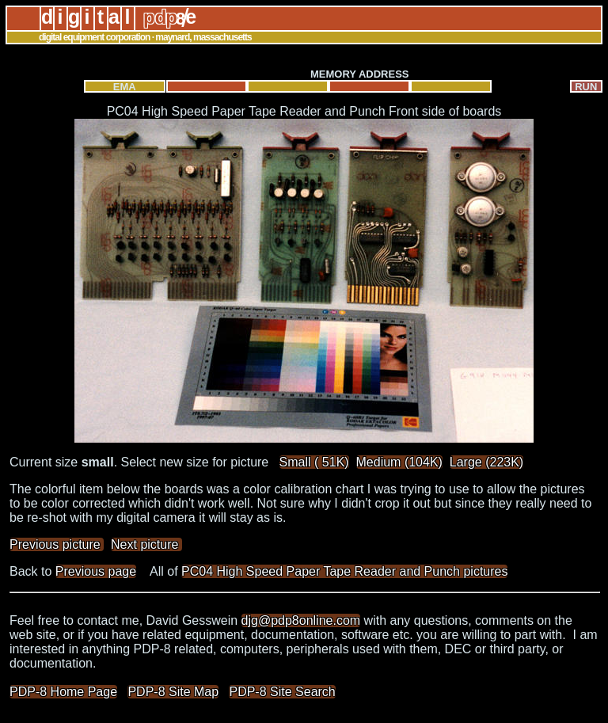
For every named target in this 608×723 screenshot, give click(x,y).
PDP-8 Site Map (172, 691)
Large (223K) (486, 462)
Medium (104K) (399, 462)
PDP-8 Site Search (282, 691)
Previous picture (57, 544)
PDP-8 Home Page (63, 691)
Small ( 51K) (314, 462)
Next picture (146, 544)
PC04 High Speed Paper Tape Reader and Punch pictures (344, 571)
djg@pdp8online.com (301, 620)
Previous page (95, 571)
